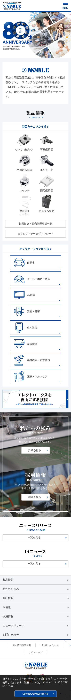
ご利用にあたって (49, 645)
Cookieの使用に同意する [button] (35, 693)
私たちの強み (11, 588)
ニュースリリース (13, 625)
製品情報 (8, 579)
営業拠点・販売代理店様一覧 (35, 223)
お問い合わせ (11, 634)
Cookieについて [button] (51, 682)
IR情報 (7, 607)
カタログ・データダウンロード (35, 233)
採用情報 (8, 616)
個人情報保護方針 (21, 645)
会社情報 (8, 598)
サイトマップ (35, 652)
